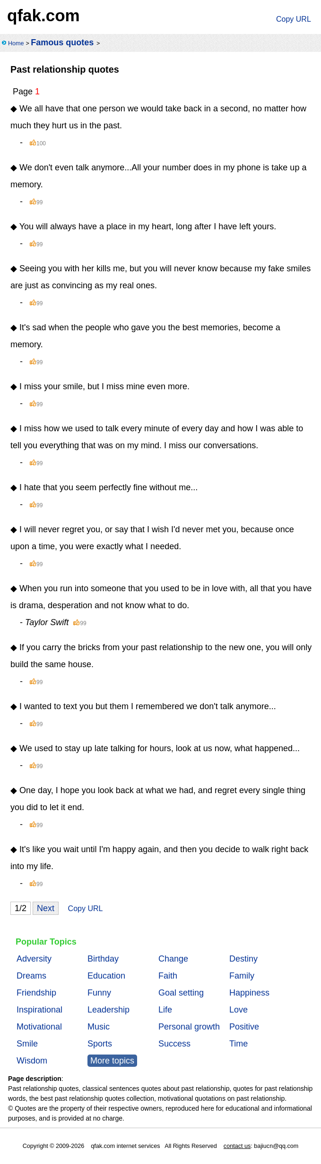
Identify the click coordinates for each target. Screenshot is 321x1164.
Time (238, 1043)
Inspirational (39, 1009)
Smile (27, 1043)
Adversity (34, 958)
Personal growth (189, 1026)
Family (241, 975)
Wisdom (32, 1060)
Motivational (39, 1026)
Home (16, 43)
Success (174, 1043)
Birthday (103, 958)
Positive (244, 1026)
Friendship (36, 992)
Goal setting (181, 992)
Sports (99, 1043)
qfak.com (43, 15)
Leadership (108, 1009)
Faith (167, 975)
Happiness (249, 992)
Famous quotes (62, 42)
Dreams (31, 975)
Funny (99, 992)
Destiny (243, 958)
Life (165, 1009)
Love (238, 1009)
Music (98, 1026)
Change (173, 958)
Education (106, 975)
